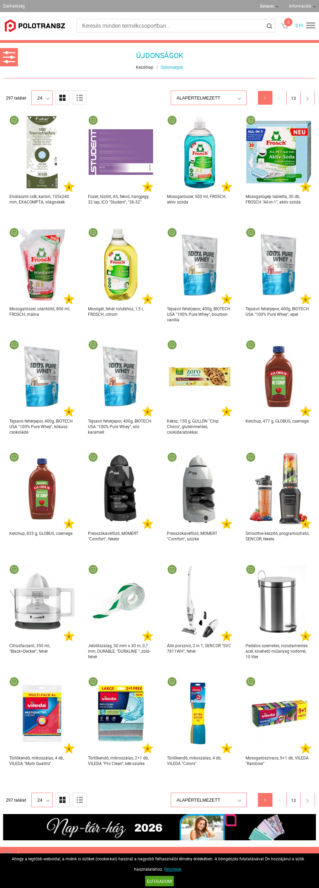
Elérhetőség (14, 6)
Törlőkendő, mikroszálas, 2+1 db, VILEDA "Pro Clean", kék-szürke (118, 760)
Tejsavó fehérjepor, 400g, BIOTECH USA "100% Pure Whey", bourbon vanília (198, 314)
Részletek (172, 869)
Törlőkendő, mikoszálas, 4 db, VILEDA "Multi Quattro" (36, 760)
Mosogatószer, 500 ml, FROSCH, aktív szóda (196, 199)
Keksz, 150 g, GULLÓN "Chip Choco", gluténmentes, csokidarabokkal (193, 426)
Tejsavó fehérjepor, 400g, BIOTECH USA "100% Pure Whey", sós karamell (119, 426)
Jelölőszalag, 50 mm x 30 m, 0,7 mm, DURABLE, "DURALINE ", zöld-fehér (119, 651)
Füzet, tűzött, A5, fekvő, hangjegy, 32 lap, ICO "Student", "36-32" (118, 199)
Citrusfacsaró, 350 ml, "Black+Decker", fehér (29, 648)
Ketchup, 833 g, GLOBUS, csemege (40, 533)
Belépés (267, 6)
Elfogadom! (159, 881)
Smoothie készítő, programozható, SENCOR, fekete (277, 535)
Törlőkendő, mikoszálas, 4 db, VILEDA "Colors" (194, 760)
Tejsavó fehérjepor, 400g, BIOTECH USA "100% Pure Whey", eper (277, 311)
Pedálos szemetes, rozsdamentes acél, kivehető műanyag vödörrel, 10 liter (277, 651)
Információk (300, 6)
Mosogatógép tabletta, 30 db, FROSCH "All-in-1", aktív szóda (273, 199)
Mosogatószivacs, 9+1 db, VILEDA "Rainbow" (277, 760)
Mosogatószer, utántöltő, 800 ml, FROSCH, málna (39, 311)
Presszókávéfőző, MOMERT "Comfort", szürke (192, 535)
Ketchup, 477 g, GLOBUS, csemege (277, 421)
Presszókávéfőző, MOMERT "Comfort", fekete (113, 535)
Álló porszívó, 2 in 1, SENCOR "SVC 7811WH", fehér (199, 648)
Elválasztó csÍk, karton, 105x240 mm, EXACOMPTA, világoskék (39, 199)
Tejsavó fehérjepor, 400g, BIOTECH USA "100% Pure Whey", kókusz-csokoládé (41, 426)
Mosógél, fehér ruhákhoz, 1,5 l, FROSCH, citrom (115, 311)
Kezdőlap (144, 67)
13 (293, 98)
